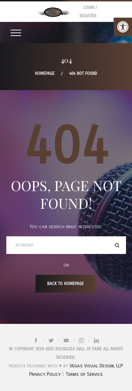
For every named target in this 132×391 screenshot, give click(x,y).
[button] (123, 27)
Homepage (45, 73)
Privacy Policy (45, 374)
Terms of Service (84, 374)
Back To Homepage (65, 283)
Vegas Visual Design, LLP (96, 366)
